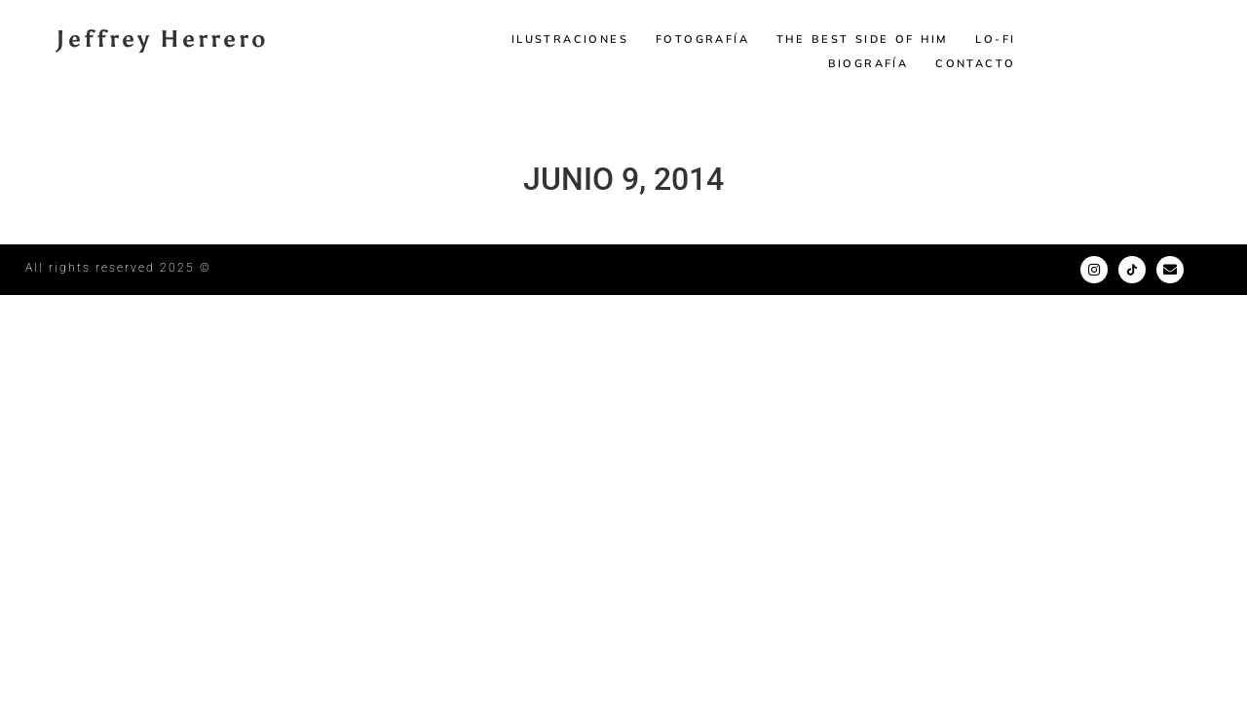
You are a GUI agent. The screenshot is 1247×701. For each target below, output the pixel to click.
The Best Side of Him (862, 39)
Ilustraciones (569, 39)
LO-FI (995, 39)
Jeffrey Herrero (162, 38)
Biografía (868, 63)
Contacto (975, 63)
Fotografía (702, 39)
